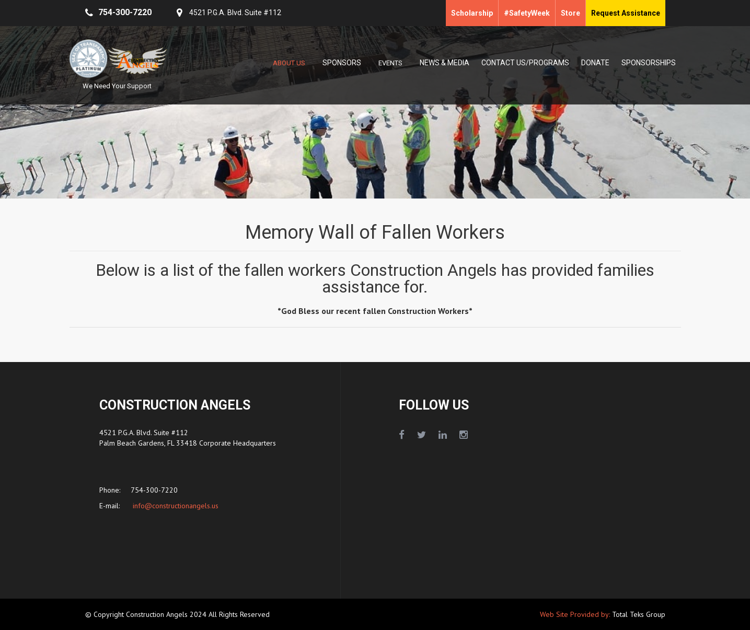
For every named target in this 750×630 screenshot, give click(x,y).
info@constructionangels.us (174, 505)
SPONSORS (341, 63)
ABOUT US (289, 63)
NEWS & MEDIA (444, 63)
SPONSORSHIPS (648, 63)
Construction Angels (158, 614)
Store (570, 13)
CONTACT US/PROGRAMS (525, 63)
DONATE (595, 63)
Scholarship (472, 13)
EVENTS (390, 63)
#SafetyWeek (527, 13)
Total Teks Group (638, 614)
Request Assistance (625, 13)
